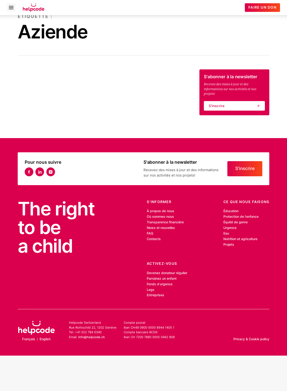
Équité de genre (235, 222)
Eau (226, 233)
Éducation (231, 211)
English (45, 339)
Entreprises (155, 295)
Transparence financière (165, 222)
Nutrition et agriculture (240, 239)
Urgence (229, 228)
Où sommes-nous (160, 216)
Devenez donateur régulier (167, 273)
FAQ (150, 233)
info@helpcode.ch (91, 337)
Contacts (154, 239)
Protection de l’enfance (241, 216)
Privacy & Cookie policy (251, 339)
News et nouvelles (161, 228)
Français (28, 339)
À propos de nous (160, 211)
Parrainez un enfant (162, 278)
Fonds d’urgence (159, 284)
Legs (150, 290)
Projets (228, 244)
